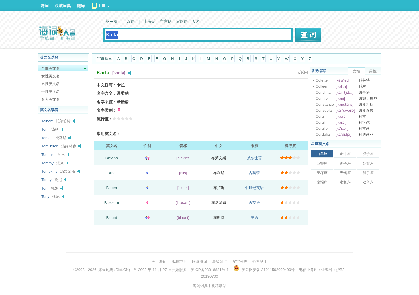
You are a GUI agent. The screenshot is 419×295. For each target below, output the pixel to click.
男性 (373, 71)
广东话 (166, 21)
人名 (196, 21)
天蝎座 (345, 173)
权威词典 (63, 5)
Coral (320, 122)
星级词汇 (219, 261)
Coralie (322, 128)
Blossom (111, 202)
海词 (45, 5)
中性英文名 (50, 91)
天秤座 (322, 173)
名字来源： (107, 102)
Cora (320, 116)
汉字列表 (239, 261)
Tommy (47, 163)
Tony (45, 196)
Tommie (48, 154)
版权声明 (179, 261)
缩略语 (182, 21)
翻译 (81, 5)
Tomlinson (49, 146)
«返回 (303, 72)
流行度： (105, 119)
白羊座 (322, 154)
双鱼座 (368, 182)
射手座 (368, 173)
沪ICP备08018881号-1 (209, 270)
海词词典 (105, 270)
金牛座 (345, 154)
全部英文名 (50, 68)
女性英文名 (50, 76)
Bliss (111, 173)
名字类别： (107, 110)
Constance (325, 104)
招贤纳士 (259, 261)
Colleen (322, 86)
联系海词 (199, 261)
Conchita (323, 92)
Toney (46, 180)
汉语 (131, 21)
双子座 (368, 154)
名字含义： (107, 93)
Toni (44, 188)
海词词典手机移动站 (209, 286)
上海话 (150, 21)
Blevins (111, 158)
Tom (44, 129)
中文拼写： (107, 85)
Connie (322, 98)
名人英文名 (50, 99)
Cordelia (323, 134)
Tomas (46, 138)
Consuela (324, 110)
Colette (322, 80)
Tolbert (47, 121)
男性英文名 (50, 84)
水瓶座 (345, 182)
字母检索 (104, 58)
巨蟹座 (322, 163)
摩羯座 (322, 182)
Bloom (111, 188)
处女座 (368, 163)
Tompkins (49, 171)
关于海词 (159, 261)
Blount (111, 217)
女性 (356, 71)
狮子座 (345, 163)
